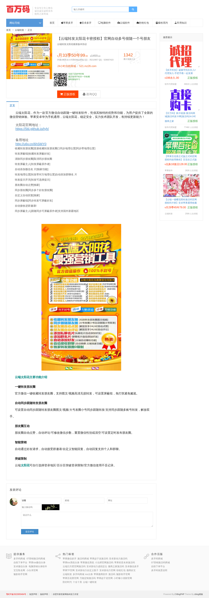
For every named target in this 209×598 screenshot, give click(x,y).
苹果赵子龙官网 (105, 578)
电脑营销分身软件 (38, 566)
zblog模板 (198, 594)
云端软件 (123, 22)
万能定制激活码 (88, 578)
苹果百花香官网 (71, 578)
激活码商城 (83, 558)
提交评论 (29, 531)
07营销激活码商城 (35, 558)
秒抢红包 (143, 22)
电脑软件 (104, 22)
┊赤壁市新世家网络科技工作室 (64, 594)
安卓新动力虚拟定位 (97, 566)
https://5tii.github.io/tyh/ (32, 129)
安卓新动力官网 (107, 570)
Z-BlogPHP (179, 594)
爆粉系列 (162, 22)
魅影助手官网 (20, 574)
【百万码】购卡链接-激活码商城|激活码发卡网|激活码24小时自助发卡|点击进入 (180, 116)
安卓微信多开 (132, 566)
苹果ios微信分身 (37, 562)
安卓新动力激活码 (118, 558)
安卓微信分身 (20, 566)
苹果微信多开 (69, 558)
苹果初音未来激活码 (124, 562)
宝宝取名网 (19, 570)
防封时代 (67, 582)
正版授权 (67, 94)
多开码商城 (19, 558)
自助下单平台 (20, 562)
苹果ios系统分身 (71, 562)
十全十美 (77, 582)
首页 (52, 22)
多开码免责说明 (159, 570)
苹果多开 (67, 22)
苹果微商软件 (100, 574)
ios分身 (89, 574)
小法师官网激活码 (104, 562)
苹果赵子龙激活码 (99, 558)
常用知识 (181, 22)
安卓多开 (85, 22)
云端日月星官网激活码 (74, 566)
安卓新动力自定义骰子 (87, 570)
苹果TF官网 (69, 570)
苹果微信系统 (87, 562)
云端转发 (19, 30)
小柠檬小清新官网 (123, 578)
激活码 (111, 574)
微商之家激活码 (116, 566)
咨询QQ (90, 94)
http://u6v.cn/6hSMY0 (31, 144)
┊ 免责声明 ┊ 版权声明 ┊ (38, 594)
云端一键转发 (90, 582)
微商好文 (131, 570)
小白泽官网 (32, 570)
